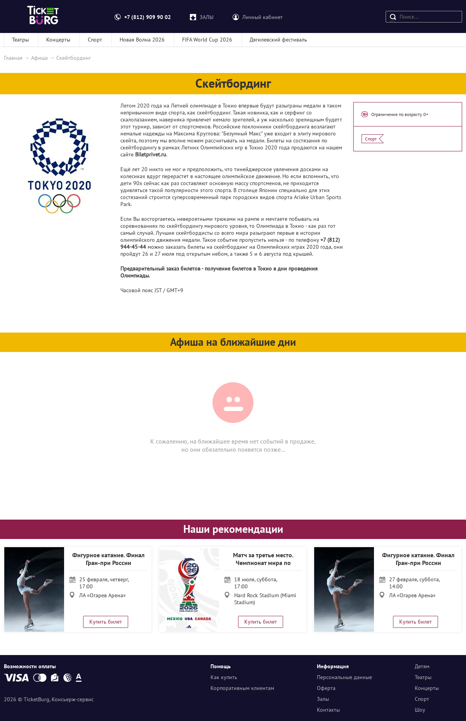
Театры (20, 39)
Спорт (95, 39)
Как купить (223, 677)
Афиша (39, 57)
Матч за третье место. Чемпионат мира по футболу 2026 (263, 562)
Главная (13, 57)
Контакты (328, 709)
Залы (323, 698)
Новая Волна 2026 (142, 39)
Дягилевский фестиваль (278, 39)
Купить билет (105, 621)
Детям (422, 666)
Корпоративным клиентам (242, 688)
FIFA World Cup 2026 (207, 39)
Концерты (58, 39)
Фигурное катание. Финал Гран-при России (108, 559)
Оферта (326, 688)
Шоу (420, 709)
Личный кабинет (262, 17)
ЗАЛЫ (207, 17)
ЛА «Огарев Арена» (102, 595)
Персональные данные (344, 677)
